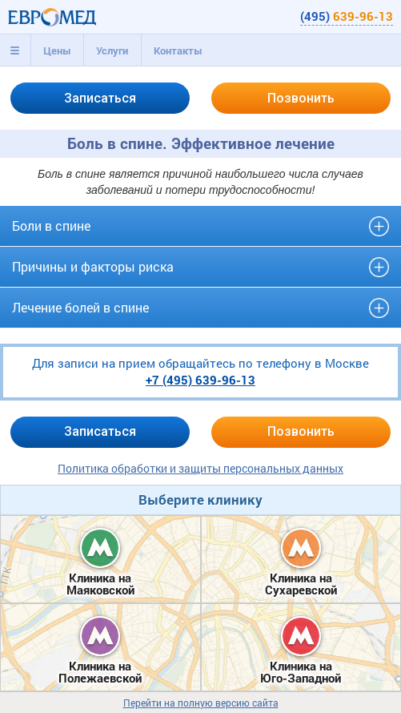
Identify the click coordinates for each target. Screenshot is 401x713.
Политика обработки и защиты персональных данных (200, 468)
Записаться (100, 98)
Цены (57, 50)
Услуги (112, 50)
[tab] (15, 50)
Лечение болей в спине (80, 307)
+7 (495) (200, 380)
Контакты (178, 50)
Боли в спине (51, 225)
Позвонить (301, 98)
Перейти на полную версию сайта (201, 703)
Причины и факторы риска (93, 266)
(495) (346, 16)
